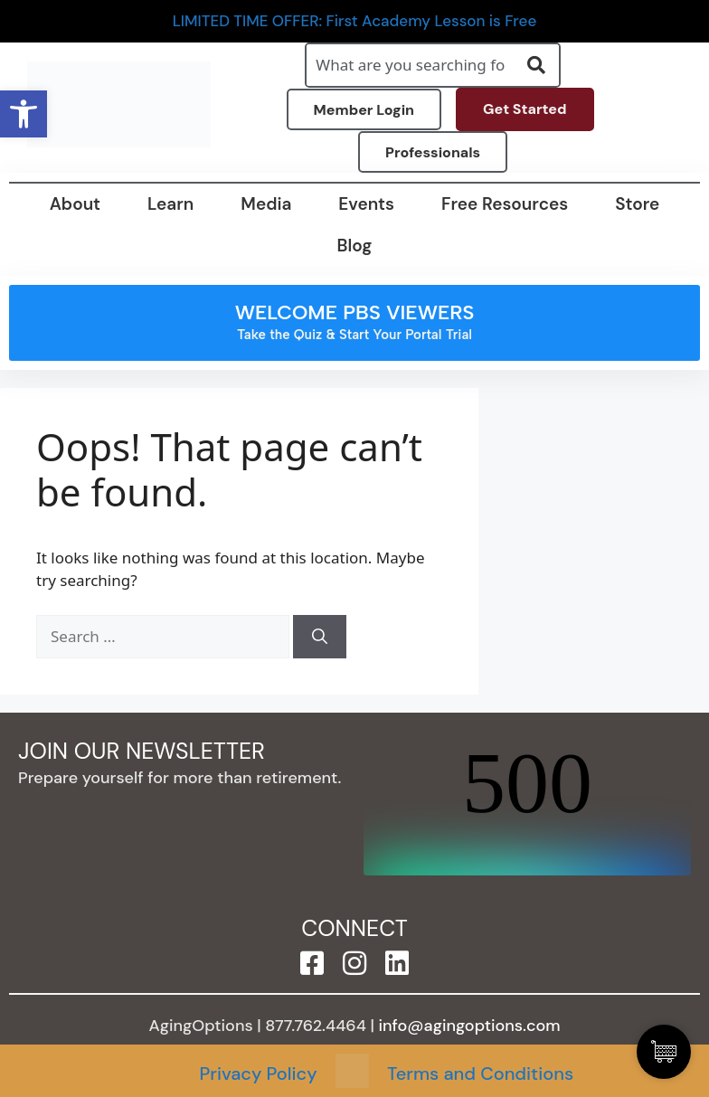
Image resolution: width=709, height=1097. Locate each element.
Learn (170, 204)
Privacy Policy (258, 1073)
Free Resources (504, 204)
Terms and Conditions (480, 1073)
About (75, 204)
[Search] (319, 636)
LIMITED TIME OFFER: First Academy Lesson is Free (355, 21)
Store (637, 204)
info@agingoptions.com (470, 1025)
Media (266, 204)
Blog (355, 245)
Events (366, 204)
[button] (23, 113)
